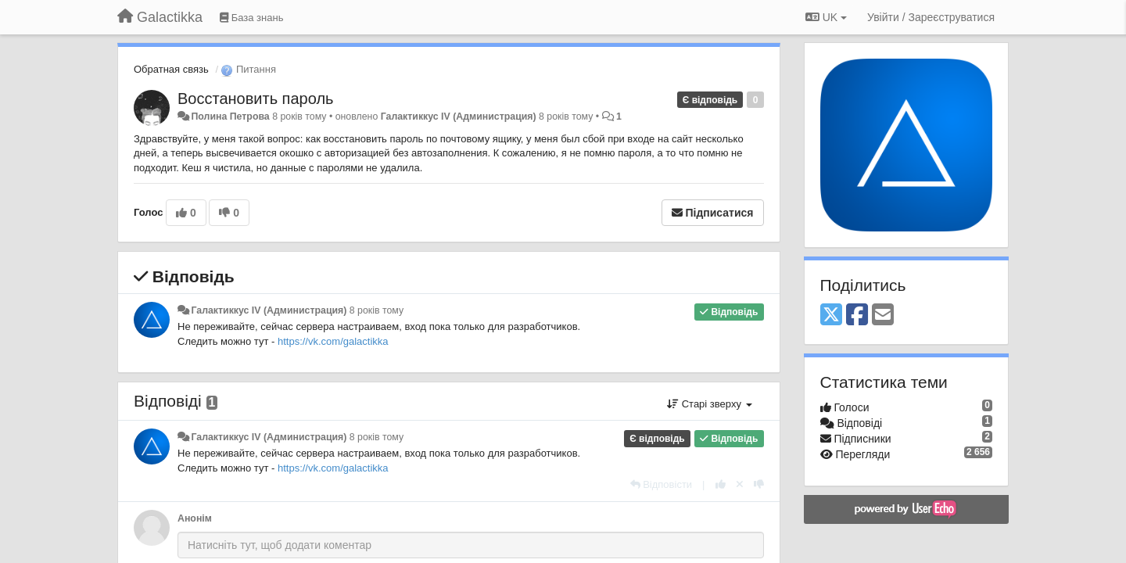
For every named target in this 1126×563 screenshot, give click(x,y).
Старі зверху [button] (709, 404)
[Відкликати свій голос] (740, 484)
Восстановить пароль (255, 98)
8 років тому (376, 310)
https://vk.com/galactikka (333, 341)
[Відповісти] (661, 484)
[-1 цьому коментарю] (759, 484)
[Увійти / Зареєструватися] (931, 17)
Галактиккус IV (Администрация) (458, 116)
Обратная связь (171, 69)
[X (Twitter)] (831, 315)
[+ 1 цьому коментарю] (720, 484)
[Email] (883, 315)
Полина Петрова (230, 116)
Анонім (195, 518)
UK (826, 17)
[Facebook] (857, 315)
